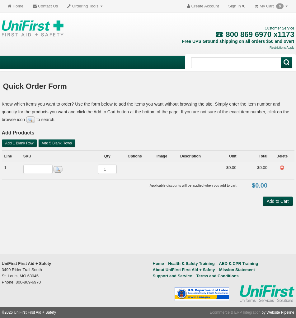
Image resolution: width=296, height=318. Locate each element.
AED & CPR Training (238, 263)
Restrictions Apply (282, 47)
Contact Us (45, 6)
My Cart (271, 6)
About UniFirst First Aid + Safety (184, 269)
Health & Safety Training (191, 263)
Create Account (203, 6)
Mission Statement (237, 269)
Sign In (236, 6)
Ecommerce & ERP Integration (235, 312)
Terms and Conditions (217, 276)
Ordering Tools (85, 6)
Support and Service (172, 276)
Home (15, 6)
